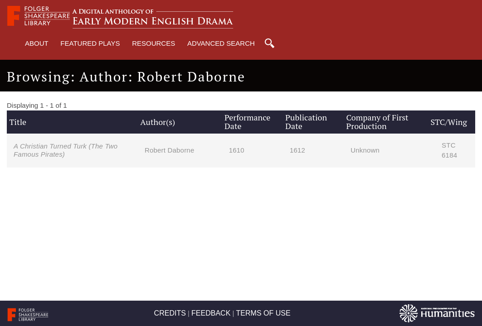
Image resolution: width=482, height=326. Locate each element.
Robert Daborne (170, 150)
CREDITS (170, 313)
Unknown (365, 150)
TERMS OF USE (263, 313)
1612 (297, 150)
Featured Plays (90, 43)
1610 (236, 150)
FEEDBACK (210, 313)
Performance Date (247, 122)
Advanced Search (221, 43)
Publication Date (306, 122)
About (37, 43)
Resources (153, 43)
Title (17, 121)
